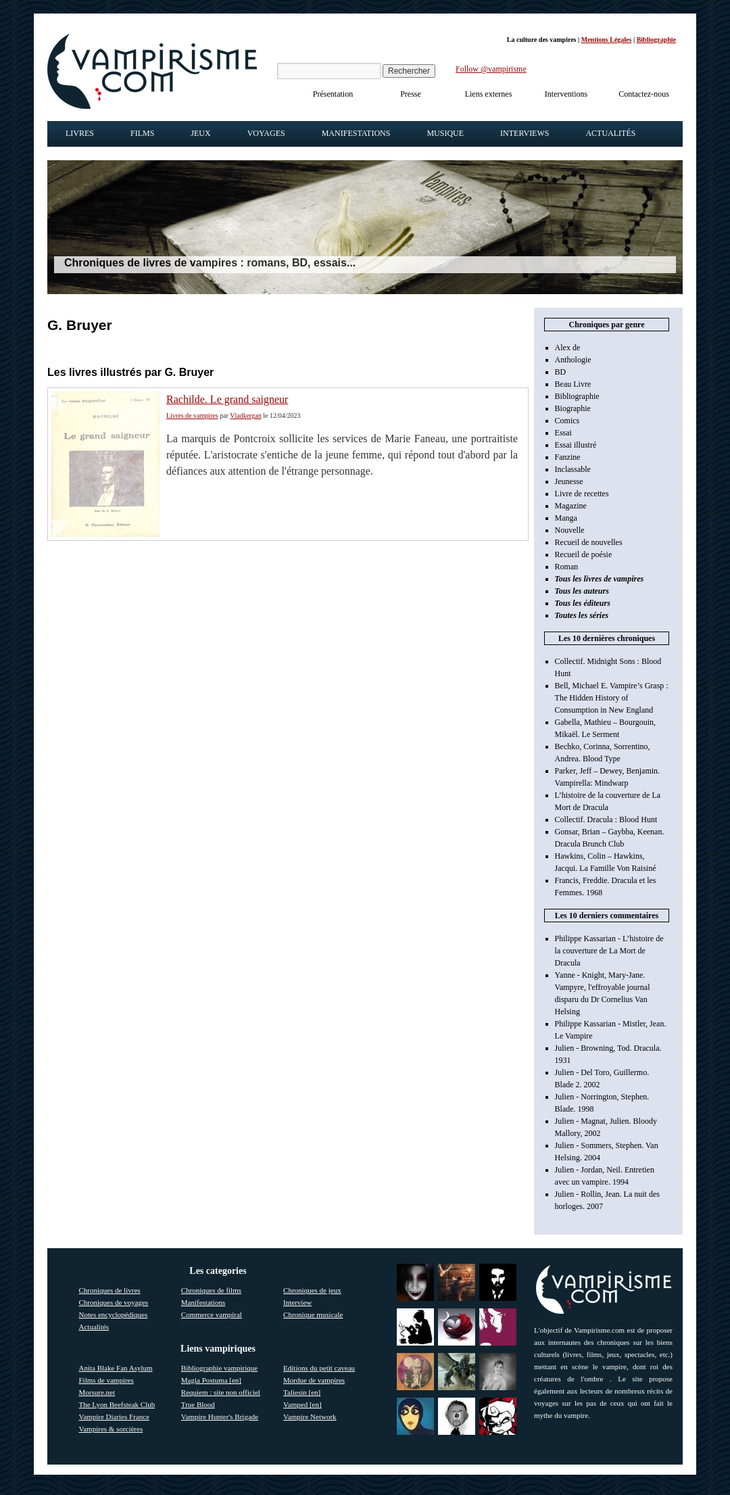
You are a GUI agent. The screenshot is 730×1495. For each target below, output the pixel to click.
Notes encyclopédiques (113, 1314)
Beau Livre (573, 384)
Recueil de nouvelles (589, 542)
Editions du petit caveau (319, 1368)
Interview (297, 1302)
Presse (410, 94)
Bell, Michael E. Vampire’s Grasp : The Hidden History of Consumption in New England (611, 698)
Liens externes (488, 94)
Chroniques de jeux (312, 1290)
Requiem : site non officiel (220, 1392)
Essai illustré (576, 445)
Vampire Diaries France (114, 1417)
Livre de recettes (582, 493)
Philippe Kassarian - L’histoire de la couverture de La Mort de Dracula (609, 951)
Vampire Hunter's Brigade (219, 1417)
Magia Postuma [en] (211, 1380)
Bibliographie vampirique (219, 1368)
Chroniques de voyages (114, 1302)
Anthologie (573, 359)
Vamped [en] (302, 1404)
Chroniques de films (211, 1290)
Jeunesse (569, 481)
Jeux (200, 133)
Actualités (610, 133)
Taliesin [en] (301, 1392)
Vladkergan (245, 415)
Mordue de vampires (314, 1380)
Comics (567, 420)
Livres (80, 133)
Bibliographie (656, 39)
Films (142, 133)
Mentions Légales (606, 39)
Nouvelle (570, 530)
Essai (563, 432)
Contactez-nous (643, 94)
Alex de (568, 347)
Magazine (571, 506)
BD (560, 372)
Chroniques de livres (110, 1290)
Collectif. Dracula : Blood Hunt (606, 819)
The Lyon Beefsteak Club (117, 1404)
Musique (445, 133)
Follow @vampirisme (491, 69)
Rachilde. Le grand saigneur (227, 399)
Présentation (333, 94)
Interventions (566, 94)
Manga (566, 518)
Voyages (266, 133)
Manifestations (356, 133)
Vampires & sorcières (111, 1429)
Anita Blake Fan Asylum (116, 1368)
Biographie (573, 408)
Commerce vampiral (211, 1314)
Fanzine (568, 457)
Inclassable (573, 469)
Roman (567, 566)
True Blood (198, 1404)
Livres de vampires (192, 415)
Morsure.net (97, 1392)
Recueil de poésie (583, 554)
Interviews (524, 133)
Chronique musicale (313, 1314)
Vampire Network (310, 1417)
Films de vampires (106, 1380)
